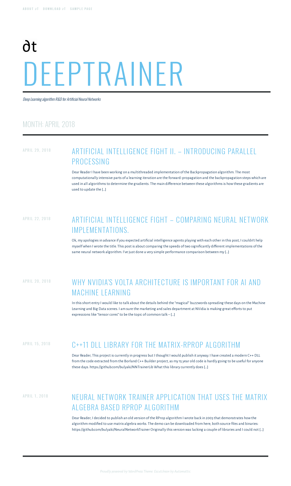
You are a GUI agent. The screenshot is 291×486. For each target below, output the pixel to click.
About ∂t (31, 8)
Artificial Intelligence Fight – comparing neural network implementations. (170, 224)
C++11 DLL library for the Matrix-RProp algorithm (156, 345)
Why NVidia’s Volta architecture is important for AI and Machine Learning (166, 287)
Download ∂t (54, 8)
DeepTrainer (104, 72)
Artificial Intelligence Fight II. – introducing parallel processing (164, 156)
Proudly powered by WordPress (121, 471)
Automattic (182, 471)
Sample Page (81, 8)
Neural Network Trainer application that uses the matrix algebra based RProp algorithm (170, 402)
